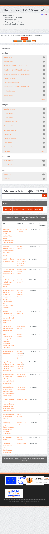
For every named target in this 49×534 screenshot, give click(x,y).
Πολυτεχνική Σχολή (11, 20)
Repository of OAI (8, 15)
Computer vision (9, 126)
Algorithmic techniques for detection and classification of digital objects (7, 448)
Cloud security (8, 117)
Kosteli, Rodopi (8, 95)
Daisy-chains (8, 143)
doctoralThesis (8, 161)
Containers (7, 134)
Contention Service (10, 138)
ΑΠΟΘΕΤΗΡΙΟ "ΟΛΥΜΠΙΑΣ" (14, 18)
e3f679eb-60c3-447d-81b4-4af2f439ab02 (16, 87)
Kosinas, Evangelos (10, 91)
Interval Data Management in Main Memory (8, 328)
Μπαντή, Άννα (8, 62)
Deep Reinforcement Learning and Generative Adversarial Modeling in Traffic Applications (8, 341)
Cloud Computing (9, 109)
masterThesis (8, 165)
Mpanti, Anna (8, 57)
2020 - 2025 (7, 174)
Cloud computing (9, 113)
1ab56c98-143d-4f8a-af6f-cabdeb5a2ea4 (16, 66)
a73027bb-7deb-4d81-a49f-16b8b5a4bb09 (17, 74)
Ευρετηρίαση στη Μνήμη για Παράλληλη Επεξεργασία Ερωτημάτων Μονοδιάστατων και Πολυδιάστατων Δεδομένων (8, 298)
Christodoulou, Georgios (11, 83)
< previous (7, 151)
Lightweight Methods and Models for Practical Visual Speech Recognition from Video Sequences (8, 236)
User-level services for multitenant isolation (8, 417)
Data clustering (8, 147)
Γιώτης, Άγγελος (22, 400)
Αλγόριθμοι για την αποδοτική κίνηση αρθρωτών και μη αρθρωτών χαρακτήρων (9, 366)
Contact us (24, 504)
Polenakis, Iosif (21, 444)
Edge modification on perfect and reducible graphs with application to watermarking (8, 379)
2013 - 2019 (7, 179)
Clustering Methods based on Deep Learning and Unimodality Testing (8, 251)
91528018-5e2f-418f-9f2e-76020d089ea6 (16, 70)
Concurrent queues (10, 130)
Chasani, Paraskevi (9, 78)
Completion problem (10, 122)
